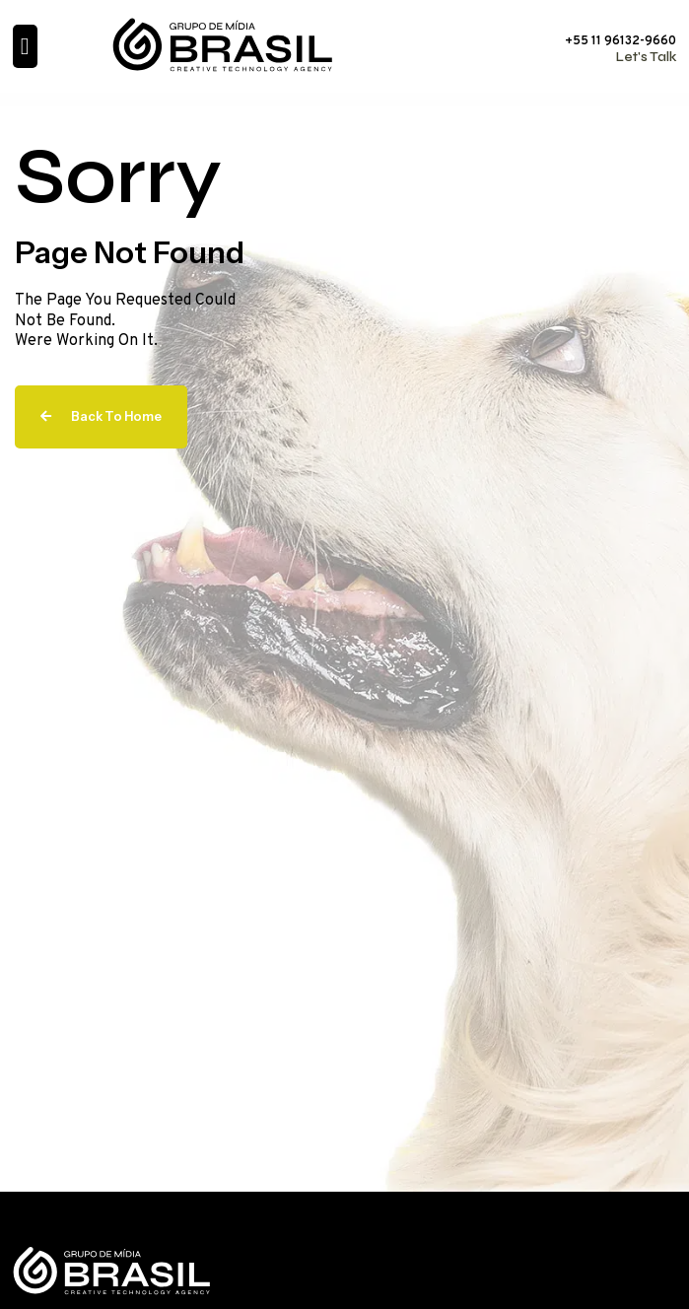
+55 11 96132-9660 (620, 41)
